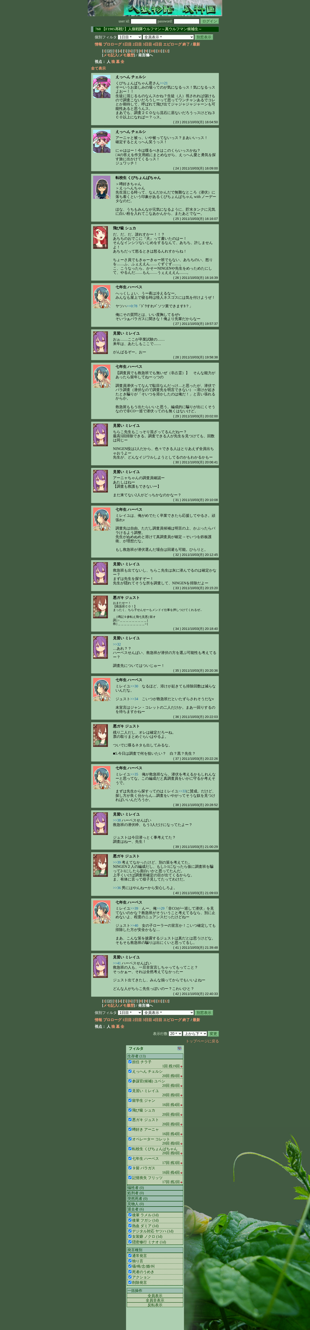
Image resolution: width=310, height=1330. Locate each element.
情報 (98, 44)
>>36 (117, 888)
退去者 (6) (136, 1209)
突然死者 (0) (138, 1199)
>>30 (134, 686)
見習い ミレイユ (126, 333)
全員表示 (155, 1296)
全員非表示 (155, 1300)
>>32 (117, 644)
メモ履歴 (126, 55)
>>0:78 (132, 306)
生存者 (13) (137, 1056)
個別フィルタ (106, 37)
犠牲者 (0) (136, 1188)
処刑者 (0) (136, 1193)
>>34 (134, 699)
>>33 (182, 791)
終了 (186, 44)
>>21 (164, 83)
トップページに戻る (202, 1041)
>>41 (117, 963)
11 (159, 51)
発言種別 (135, 1250)
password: (179, 21)
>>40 (134, 925)
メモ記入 (110, 55)
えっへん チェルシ (130, 77)
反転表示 (155, 1305)
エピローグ (172, 44)
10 (152, 51)
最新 (196, 44)
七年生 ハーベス (128, 287)
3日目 (147, 44)
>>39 (117, 862)
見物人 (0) (136, 1204)
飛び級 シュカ (124, 228)
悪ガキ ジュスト (126, 598)
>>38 (117, 820)
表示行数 (160, 1034)
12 (166, 51)
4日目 (157, 44)
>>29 (160, 908)
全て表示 (98, 68)
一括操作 (135, 1291)
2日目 (137, 44)
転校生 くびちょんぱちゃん (138, 178)
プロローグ (112, 44)
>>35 (134, 774)
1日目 (127, 44)
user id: (138, 21)
